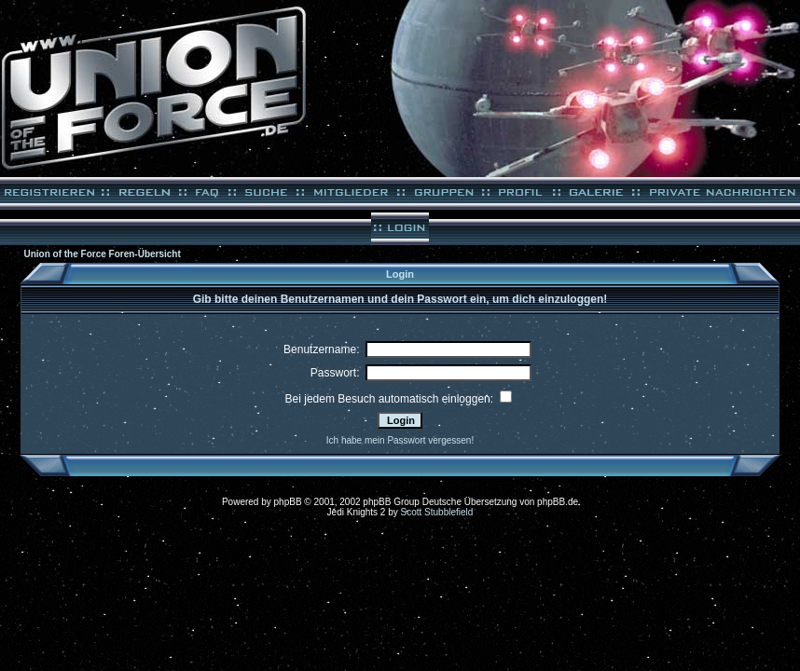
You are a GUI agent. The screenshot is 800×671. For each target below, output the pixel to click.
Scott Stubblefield (437, 512)
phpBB (288, 502)
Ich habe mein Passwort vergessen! (400, 440)
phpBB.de (557, 502)
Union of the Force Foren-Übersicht (101, 254)
